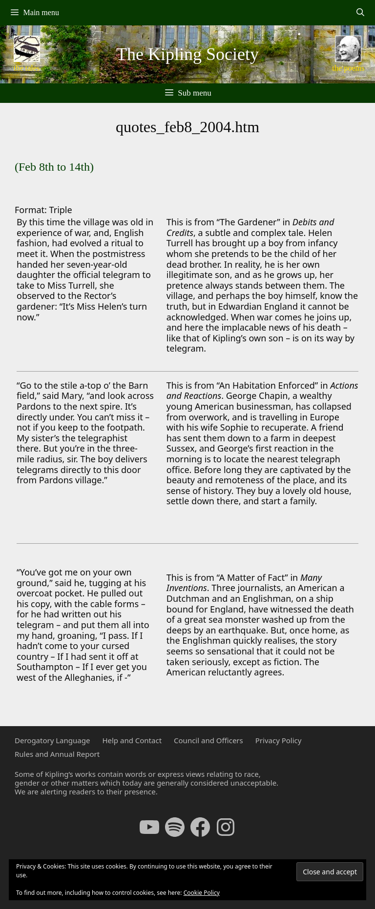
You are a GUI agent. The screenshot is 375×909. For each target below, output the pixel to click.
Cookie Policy (202, 893)
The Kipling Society (187, 54)
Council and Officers (208, 740)
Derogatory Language (52, 740)
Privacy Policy (278, 740)
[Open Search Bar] (360, 12)
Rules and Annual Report (57, 754)
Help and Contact (132, 740)
